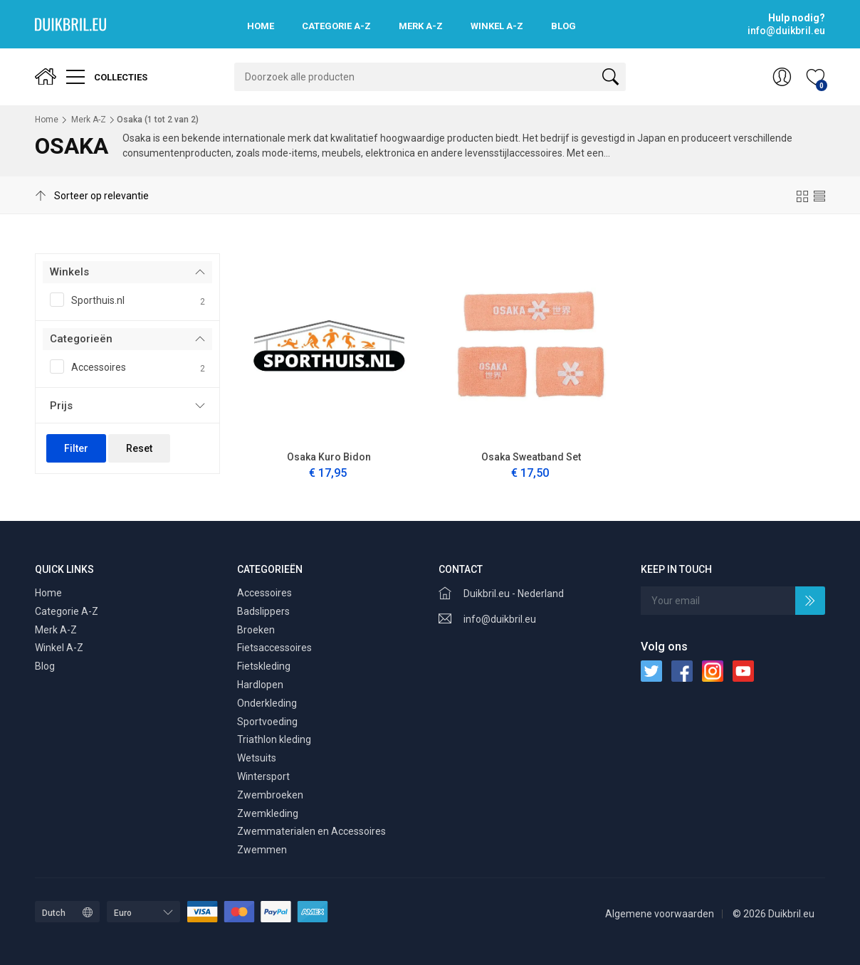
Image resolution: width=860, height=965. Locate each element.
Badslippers (263, 611)
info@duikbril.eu (499, 619)
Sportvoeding (267, 721)
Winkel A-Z (497, 26)
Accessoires (127, 367)
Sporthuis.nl (127, 301)
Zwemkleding (267, 813)
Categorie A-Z (336, 26)
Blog (563, 26)
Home (260, 26)
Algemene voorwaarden (659, 913)
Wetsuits (256, 758)
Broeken (256, 630)
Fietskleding (263, 666)
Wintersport (263, 776)
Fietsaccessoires (274, 647)
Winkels (69, 271)
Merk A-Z (421, 26)
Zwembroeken (270, 795)
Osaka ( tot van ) (158, 120)
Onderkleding (267, 703)
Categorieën (81, 338)
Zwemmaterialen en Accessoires (311, 831)
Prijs (61, 405)
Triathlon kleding (274, 739)
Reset (139, 448)
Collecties (106, 77)
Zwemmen (262, 849)
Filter (76, 448)
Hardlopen (260, 684)
